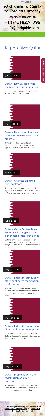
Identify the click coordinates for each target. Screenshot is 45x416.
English (26, 2)
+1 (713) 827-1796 (22, 22)
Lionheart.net (27, 411)
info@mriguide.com (22, 28)
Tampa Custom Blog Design (16, 409)
